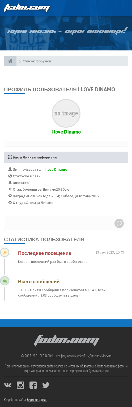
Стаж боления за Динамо (34, 189)
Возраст (20, 182)
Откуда (19, 202)
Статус (19, 176)
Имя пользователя (29, 169)
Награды (20, 196)
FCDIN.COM (26, 7)
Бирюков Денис (37, 400)
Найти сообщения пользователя (57, 290)
